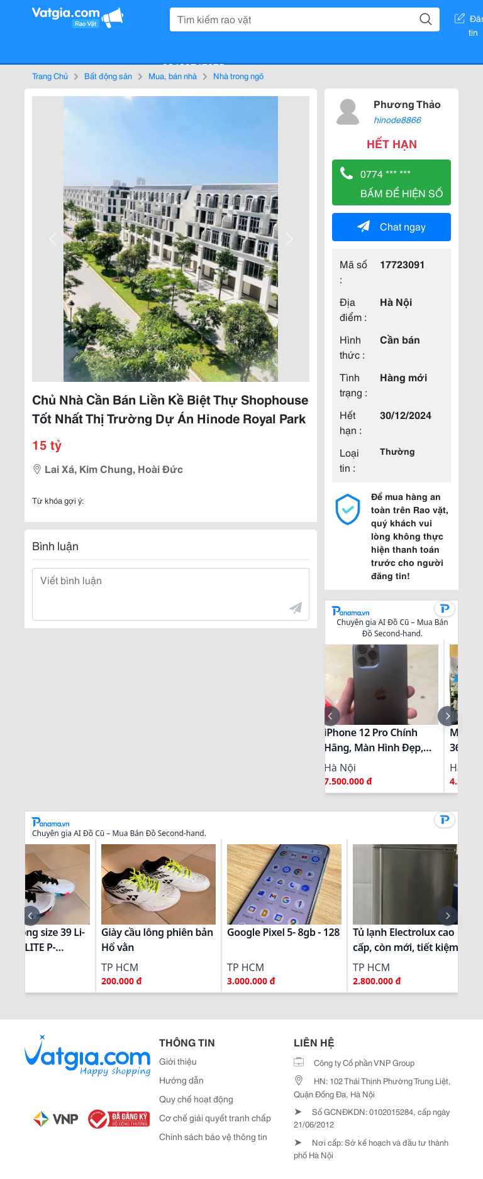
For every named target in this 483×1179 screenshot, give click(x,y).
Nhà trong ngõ (238, 75)
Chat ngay (391, 226)
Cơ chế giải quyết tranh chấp (215, 1117)
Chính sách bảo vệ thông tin (213, 1136)
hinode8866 (397, 119)
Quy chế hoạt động (196, 1098)
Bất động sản (108, 75)
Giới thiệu (178, 1061)
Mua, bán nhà (172, 75)
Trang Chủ (50, 75)
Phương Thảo (407, 103)
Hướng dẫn (181, 1079)
